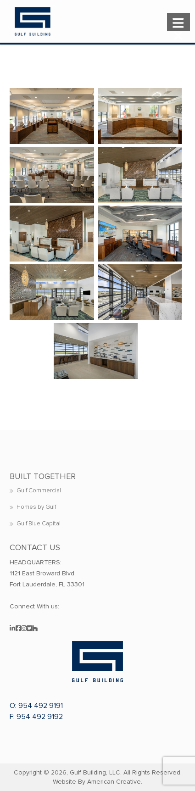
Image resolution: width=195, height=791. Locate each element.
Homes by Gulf (36, 507)
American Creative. (114, 781)
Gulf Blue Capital (39, 523)
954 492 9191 (40, 705)
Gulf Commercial (39, 490)
